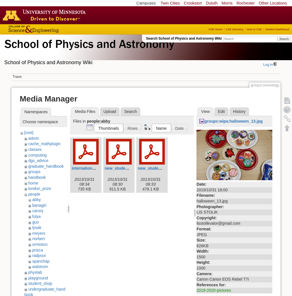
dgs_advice (38, 160)
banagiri (39, 205)
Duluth (211, 3)
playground (38, 278)
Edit (221, 111)
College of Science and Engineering (51, 29)
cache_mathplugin (44, 143)
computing (37, 155)
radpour (39, 255)
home (33, 183)
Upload (110, 111)
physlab (35, 272)
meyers (38, 233)
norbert (38, 238)
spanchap (41, 261)
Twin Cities (170, 3)
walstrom (40, 266)
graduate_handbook (46, 166)
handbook (37, 177)
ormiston (40, 244)
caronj (37, 210)
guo (35, 222)
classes (35, 149)
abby (36, 199)
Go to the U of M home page (45, 15)
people (34, 194)
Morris (227, 3)
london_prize (39, 188)
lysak (36, 227)
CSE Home (215, 29)
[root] (28, 132)
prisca (37, 250)
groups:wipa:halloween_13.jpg (233, 121)
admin (33, 138)
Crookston (193, 3)
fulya (36, 216)
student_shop (40, 283)
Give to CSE (254, 29)
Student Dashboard (277, 29)
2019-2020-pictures (213, 290)
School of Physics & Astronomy (88, 50)
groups (34, 171)
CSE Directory (234, 29)
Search (284, 38)
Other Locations (273, 3)
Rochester (245, 3)
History (239, 111)
